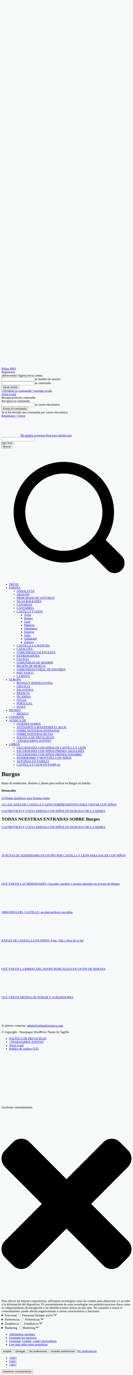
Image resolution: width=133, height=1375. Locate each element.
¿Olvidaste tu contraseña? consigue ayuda (27, 390)
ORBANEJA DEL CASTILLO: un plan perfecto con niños (37, 912)
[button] (66, 577)
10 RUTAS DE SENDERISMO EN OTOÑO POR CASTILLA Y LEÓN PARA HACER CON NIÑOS (64, 855)
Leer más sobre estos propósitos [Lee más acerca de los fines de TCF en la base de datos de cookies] (28, 1344)
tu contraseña (43, 383)
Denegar (20, 1351)
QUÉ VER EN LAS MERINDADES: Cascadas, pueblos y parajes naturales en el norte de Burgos (61, 883)
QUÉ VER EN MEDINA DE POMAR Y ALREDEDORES (37, 997)
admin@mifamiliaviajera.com (45, 1025)
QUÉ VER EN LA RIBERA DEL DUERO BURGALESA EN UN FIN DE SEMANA (54, 968)
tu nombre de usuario (48, 379)
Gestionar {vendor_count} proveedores (33, 1341)
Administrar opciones (22, 1334)
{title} (13, 1357)
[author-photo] (11, 849)
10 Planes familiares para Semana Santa (26, 798)
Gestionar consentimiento (17, 1371)
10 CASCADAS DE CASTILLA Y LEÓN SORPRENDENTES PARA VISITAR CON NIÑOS (59, 804)
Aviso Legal (9, 394)
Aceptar (7, 1351)
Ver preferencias (38, 1351)
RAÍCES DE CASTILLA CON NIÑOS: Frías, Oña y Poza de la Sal (43, 940)
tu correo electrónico (47, 404)
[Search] (7, 447)
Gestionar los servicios (23, 1337)
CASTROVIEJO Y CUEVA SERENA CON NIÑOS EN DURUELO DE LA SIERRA (53, 811)
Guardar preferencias (63, 1351)
